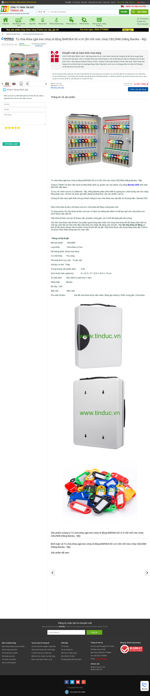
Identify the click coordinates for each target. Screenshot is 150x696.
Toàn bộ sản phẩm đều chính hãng (43, 650)
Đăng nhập (120, 2)
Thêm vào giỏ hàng (138, 89)
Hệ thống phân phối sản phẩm (71, 659)
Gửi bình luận (39, 45)
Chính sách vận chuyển (10, 653)
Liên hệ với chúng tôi (9, 663)
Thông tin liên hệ (97, 643)
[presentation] (22, 136)
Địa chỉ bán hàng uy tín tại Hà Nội (13, 646)
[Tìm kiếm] (124, 11)
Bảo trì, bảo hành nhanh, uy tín (42, 659)
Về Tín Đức (65, 646)
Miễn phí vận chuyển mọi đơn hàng (43, 656)
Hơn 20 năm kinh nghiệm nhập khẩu (44, 646)
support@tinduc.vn (101, 659)
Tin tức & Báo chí (67, 650)
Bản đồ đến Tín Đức (68, 656)
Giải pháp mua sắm (8, 656)
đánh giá (21, 43)
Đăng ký (132, 2)
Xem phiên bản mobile (77, 692)
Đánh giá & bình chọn (24, 45)
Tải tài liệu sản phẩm (9, 659)
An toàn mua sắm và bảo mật (41, 653)
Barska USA (133, 185)
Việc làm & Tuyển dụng (69, 653)
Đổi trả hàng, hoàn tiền (9, 650)
